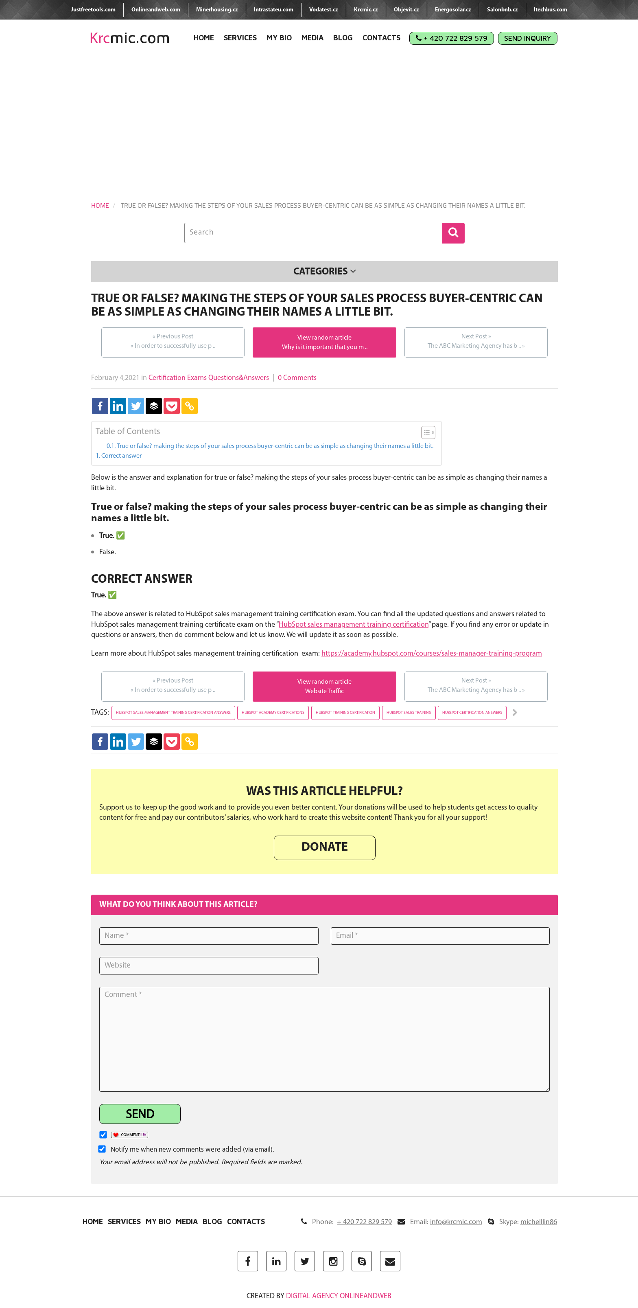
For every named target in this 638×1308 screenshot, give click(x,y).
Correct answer (121, 456)
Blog (343, 37)
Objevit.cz (406, 10)
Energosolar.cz (453, 10)
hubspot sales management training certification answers (173, 713)
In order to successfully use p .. (173, 340)
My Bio (279, 37)
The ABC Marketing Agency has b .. (476, 340)
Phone (346, 1222)
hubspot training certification (345, 713)
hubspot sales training (409, 713)
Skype (522, 1222)
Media (312, 37)
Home (204, 37)
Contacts (381, 37)
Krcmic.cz (366, 10)
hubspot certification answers (472, 713)
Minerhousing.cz (217, 10)
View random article (324, 338)
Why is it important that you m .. (324, 347)
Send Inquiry (527, 38)
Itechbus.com (550, 10)
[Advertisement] (319, 119)
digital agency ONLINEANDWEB (338, 1296)
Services (240, 37)
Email (440, 1222)
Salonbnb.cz (502, 10)
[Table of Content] (428, 432)
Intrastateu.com (273, 10)
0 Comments (297, 378)
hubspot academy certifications (273, 713)
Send (140, 1115)
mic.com (130, 37)
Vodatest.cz (323, 10)
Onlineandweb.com (155, 10)
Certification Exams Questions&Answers (209, 378)
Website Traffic (324, 691)
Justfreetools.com (93, 10)
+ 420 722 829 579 (451, 38)
